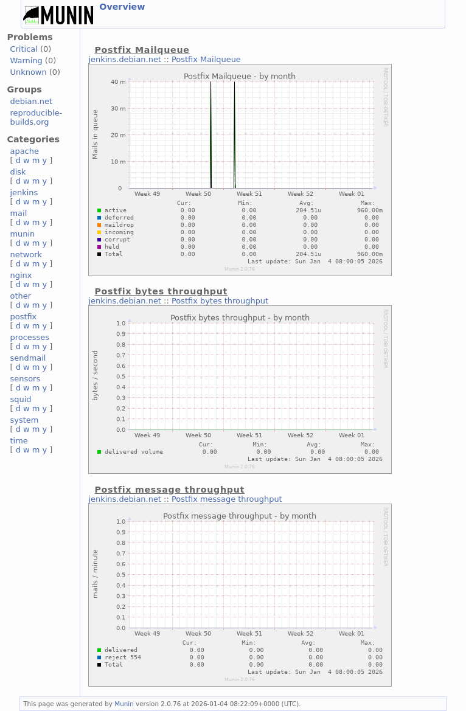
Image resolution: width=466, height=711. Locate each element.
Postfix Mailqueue (206, 59)
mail (18, 213)
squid (20, 399)
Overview (122, 7)
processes (29, 337)
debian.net (31, 101)
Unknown (28, 72)
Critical (23, 49)
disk (18, 171)
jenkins (24, 192)
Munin (124, 703)
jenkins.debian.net (124, 59)
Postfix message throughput (227, 499)
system (24, 420)
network (26, 254)
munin (22, 233)
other (20, 295)
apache (24, 151)
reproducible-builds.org (36, 117)
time (18, 440)
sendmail (28, 357)
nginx (21, 275)
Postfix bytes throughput (220, 300)
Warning (26, 60)
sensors (25, 378)
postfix (23, 316)
